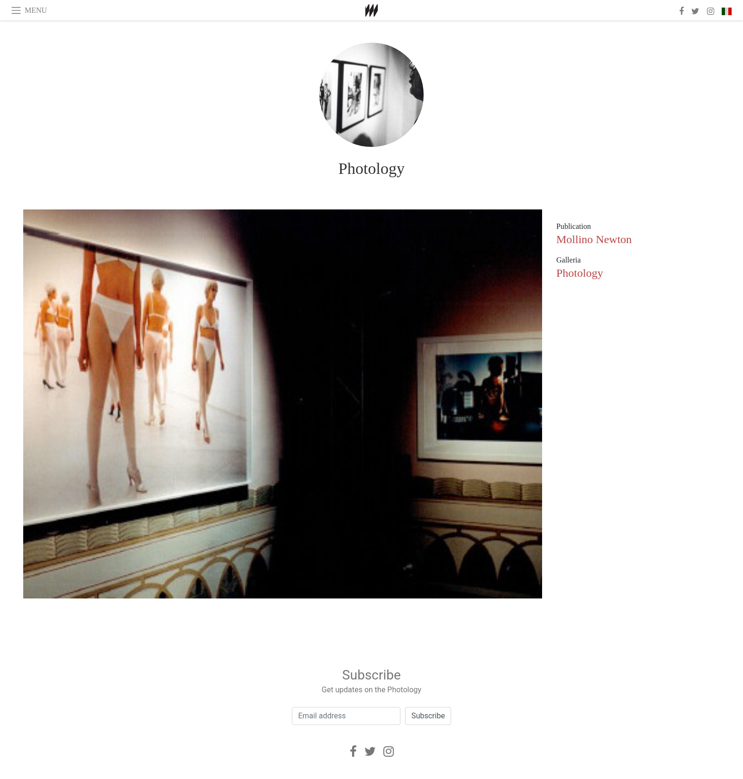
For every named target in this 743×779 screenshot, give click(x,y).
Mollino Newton (594, 239)
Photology (371, 168)
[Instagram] (389, 751)
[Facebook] (353, 751)
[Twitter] (370, 751)
